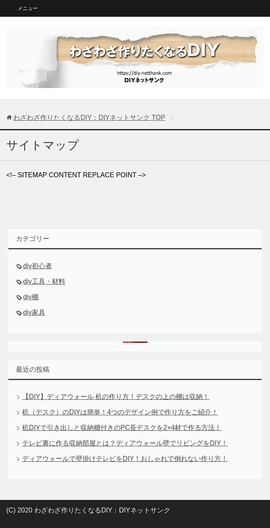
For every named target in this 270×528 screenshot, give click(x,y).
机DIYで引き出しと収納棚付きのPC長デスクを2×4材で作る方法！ (121, 427)
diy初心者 (37, 265)
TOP (89, 117)
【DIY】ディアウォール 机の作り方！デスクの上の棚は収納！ (115, 396)
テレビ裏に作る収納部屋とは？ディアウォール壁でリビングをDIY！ (125, 443)
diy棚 (30, 296)
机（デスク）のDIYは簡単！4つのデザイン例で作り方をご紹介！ (120, 412)
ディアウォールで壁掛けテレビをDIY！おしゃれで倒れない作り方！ (125, 458)
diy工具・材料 (44, 281)
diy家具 (34, 312)
